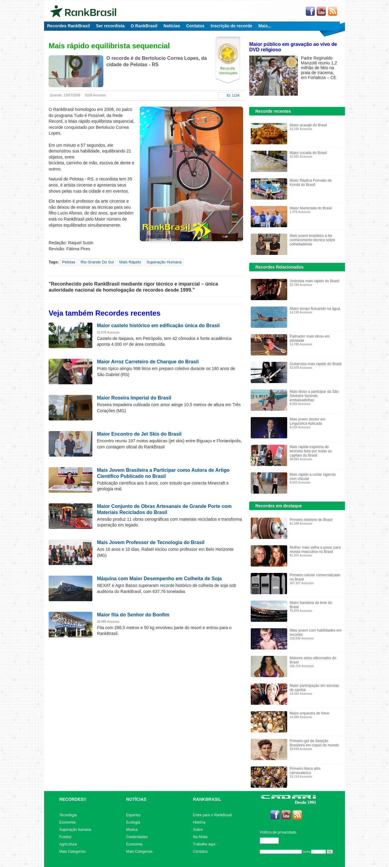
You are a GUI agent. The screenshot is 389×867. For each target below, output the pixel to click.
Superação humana (75, 830)
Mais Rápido (130, 262)
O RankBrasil (144, 25)
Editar (272, 840)
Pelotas (68, 262)
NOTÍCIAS (136, 799)
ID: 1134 (233, 95)
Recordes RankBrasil (68, 25)
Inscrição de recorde (231, 25)
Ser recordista (110, 25)
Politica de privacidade (278, 832)
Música (132, 830)
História (199, 822)
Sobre (198, 830)
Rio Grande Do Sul (97, 262)
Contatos (195, 25)
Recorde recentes (273, 111)
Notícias (172, 25)
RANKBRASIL (207, 799)
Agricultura (68, 844)
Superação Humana (164, 262)
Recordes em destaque (278, 505)
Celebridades (137, 837)
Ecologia (133, 822)
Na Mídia (200, 837)
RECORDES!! (72, 799)
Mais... (264, 25)
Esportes (133, 815)
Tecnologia (68, 815)
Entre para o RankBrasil (212, 815)
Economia (67, 822)
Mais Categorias (72, 851)
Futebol (65, 837)
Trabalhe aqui (204, 844)
